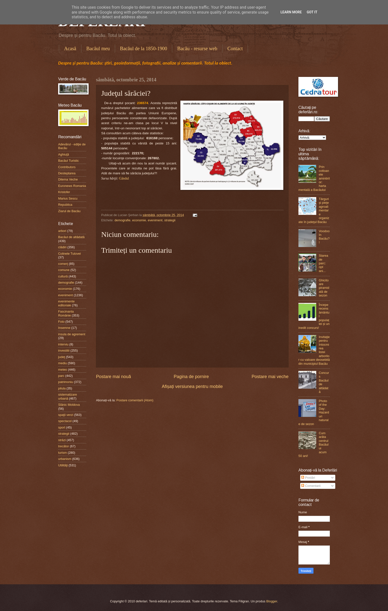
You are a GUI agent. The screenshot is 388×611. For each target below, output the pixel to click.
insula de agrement (71, 334)
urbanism (64, 459)
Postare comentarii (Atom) (134, 400)
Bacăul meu (98, 48)
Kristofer (64, 192)
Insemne (64, 328)
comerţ (63, 264)
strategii (169, 220)
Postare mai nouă (113, 376)
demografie (122, 220)
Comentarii (310, 486)
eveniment (155, 220)
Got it (312, 12)
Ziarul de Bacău (69, 211)
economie (139, 220)
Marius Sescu (67, 198)
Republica (65, 204)
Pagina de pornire (191, 376)
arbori (62, 231)
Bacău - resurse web (197, 48)
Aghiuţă (63, 154)
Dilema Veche (68, 179)
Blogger (271, 601)
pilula (62, 388)
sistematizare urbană (67, 396)
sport (61, 427)
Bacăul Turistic (68, 160)
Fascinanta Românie (66, 313)
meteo (62, 369)
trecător (63, 446)
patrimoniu (65, 382)
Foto (61, 321)
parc (61, 376)
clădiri (62, 247)
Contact (235, 48)
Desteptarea (66, 173)
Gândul (124, 178)
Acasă (70, 48)
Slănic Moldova (69, 405)
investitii (64, 350)
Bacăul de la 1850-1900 (143, 48)
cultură (63, 276)
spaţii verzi (65, 415)
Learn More (291, 12)
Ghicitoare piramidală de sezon (324, 287)
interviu (63, 344)
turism (62, 452)
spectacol (65, 421)
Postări (308, 477)
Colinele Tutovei (69, 253)
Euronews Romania (72, 186)
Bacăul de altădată (71, 237)
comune (64, 270)
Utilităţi (63, 465)
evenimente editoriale (66, 303)
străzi (62, 440)
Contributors (66, 167)
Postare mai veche (270, 376)
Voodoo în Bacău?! (324, 236)
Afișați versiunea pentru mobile (192, 386)
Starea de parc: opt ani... (323, 263)
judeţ (61, 357)
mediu (62, 363)
